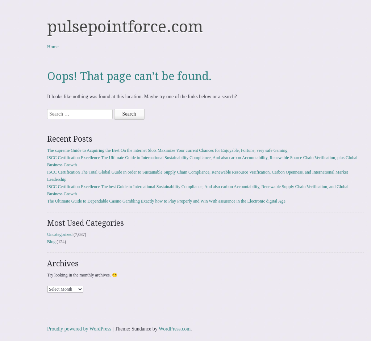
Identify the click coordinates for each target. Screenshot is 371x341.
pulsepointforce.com (125, 26)
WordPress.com (175, 329)
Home (53, 46)
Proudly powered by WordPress (79, 329)
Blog (51, 241)
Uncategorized (59, 234)
